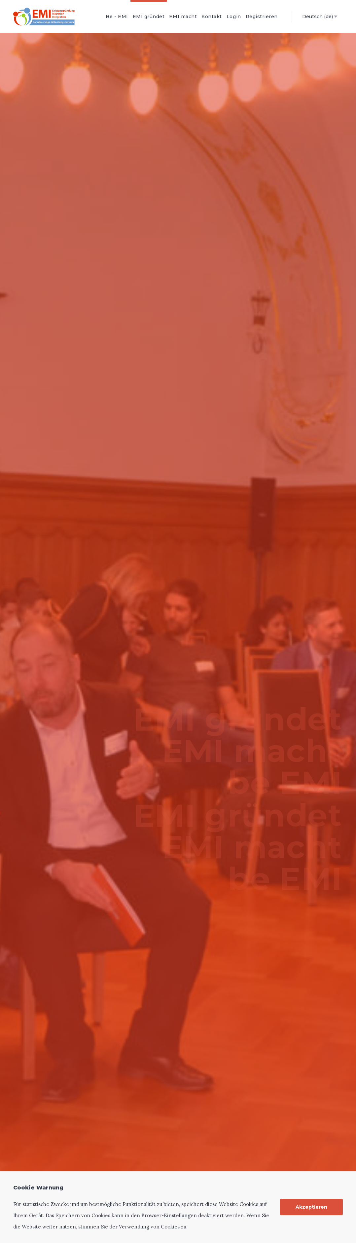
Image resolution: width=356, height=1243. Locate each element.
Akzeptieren (311, 1207)
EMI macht (183, 16)
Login (234, 16)
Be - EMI (117, 16)
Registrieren (262, 16)
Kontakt (211, 16)
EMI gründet (149, 16)
